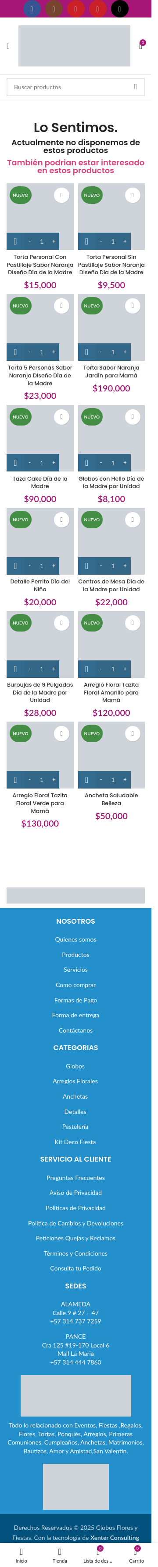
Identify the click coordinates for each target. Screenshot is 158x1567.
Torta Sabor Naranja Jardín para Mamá (111, 371)
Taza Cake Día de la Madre (40, 482)
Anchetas (75, 1096)
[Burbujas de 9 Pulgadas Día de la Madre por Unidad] (40, 644)
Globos (75, 1066)
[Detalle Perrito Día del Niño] (40, 541)
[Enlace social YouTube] (76, 8)
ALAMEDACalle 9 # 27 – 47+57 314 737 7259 (75, 1312)
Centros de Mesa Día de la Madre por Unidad (111, 585)
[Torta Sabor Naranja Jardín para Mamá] (111, 327)
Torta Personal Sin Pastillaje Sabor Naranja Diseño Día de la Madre (111, 264)
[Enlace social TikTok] (120, 8)
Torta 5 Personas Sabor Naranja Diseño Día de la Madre (40, 375)
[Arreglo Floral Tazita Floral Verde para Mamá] (40, 755)
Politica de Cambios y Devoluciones (75, 1223)
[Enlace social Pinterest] (98, 8)
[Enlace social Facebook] (32, 8)
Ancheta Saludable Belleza (111, 799)
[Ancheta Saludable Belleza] (111, 755)
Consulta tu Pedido (75, 1268)
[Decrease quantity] (29, 241)
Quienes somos (75, 939)
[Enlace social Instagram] (54, 8)
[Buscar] (76, 87)
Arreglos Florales (75, 1081)
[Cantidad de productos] (41, 241)
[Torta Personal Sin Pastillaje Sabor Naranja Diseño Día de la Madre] (111, 216)
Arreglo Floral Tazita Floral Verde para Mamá (40, 803)
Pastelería (75, 1126)
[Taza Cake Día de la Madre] (40, 438)
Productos (75, 954)
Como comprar (76, 984)
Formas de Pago (75, 1000)
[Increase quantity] (53, 241)
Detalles (75, 1111)
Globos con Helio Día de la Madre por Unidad (111, 482)
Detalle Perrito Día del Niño (40, 585)
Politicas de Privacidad (76, 1207)
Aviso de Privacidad (76, 1192)
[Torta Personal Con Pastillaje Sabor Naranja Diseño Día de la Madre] (40, 216)
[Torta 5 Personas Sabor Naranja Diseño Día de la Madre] (40, 327)
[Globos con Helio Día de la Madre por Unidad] (111, 438)
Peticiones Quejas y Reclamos (75, 1238)
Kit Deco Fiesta (75, 1141)
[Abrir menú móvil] (8, 46)
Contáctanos (76, 1030)
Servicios (76, 969)
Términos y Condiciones (76, 1253)
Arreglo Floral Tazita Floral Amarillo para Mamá (111, 692)
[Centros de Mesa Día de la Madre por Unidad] (111, 541)
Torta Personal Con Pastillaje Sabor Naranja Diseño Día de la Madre (40, 264)
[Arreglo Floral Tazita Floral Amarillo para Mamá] (111, 644)
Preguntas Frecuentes (75, 1177)
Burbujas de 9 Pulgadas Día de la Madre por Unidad (40, 692)
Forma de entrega (76, 1015)
